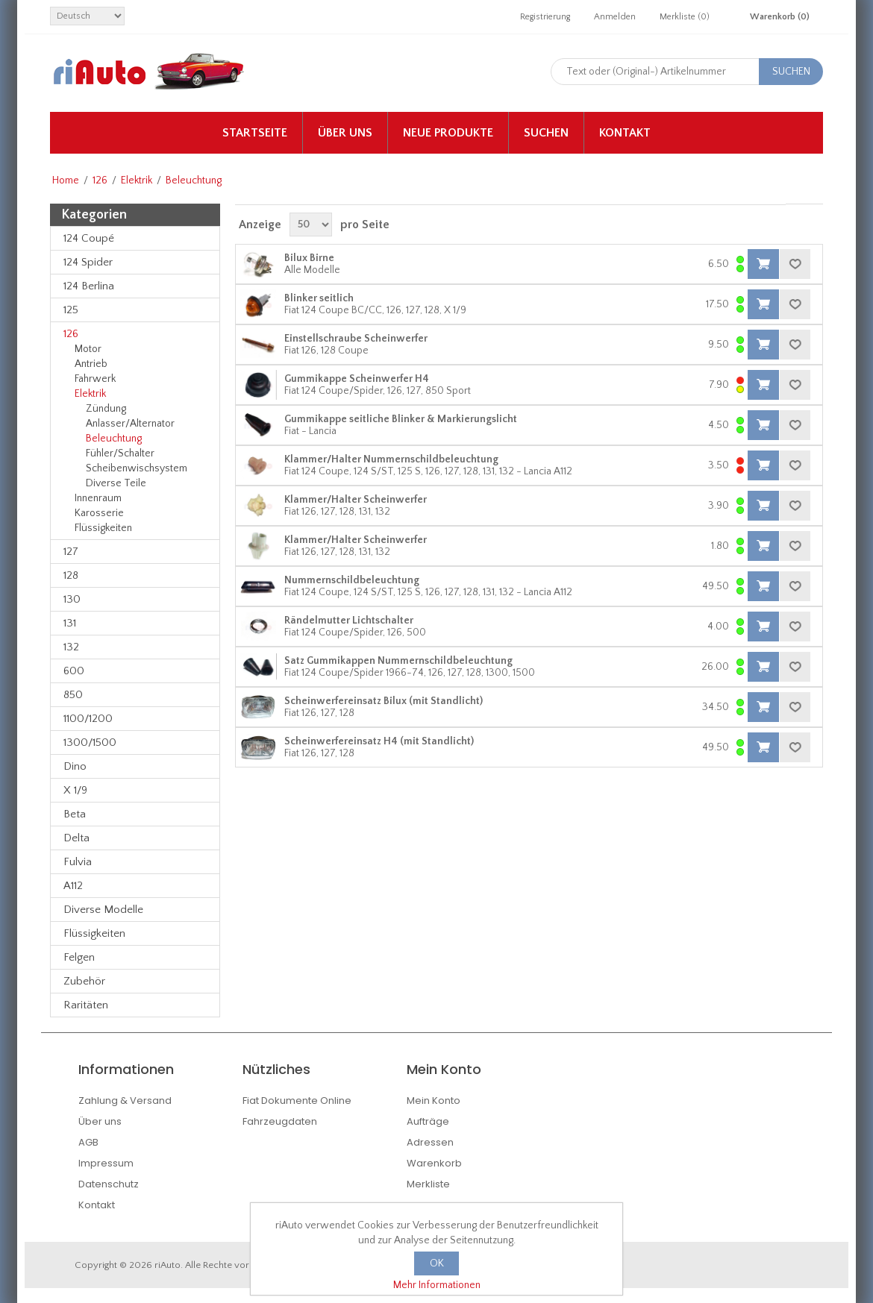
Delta (76, 838)
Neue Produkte (448, 132)
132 (71, 647)
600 (73, 671)
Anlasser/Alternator (130, 424)
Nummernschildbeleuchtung (351, 580)
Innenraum (98, 498)
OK (437, 1263)
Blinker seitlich (319, 298)
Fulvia (77, 861)
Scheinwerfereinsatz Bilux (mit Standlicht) (383, 701)
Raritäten (85, 1005)
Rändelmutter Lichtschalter (348, 621)
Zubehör (84, 981)
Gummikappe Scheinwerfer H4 (356, 379)
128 (70, 575)
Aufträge (428, 1121)
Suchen (546, 132)
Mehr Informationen (437, 1285)
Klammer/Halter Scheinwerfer (355, 500)
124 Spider (88, 262)
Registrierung (545, 17)
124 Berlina (88, 286)
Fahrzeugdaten (279, 1121)
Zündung (106, 409)
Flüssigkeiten (103, 528)
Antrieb (91, 364)
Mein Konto (433, 1100)
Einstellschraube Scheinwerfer (356, 339)
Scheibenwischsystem (136, 468)
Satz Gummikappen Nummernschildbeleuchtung (398, 661)
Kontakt (625, 132)
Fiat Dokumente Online (296, 1100)
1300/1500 (89, 742)
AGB (88, 1142)
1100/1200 (88, 718)
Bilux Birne (309, 258)
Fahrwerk (95, 379)
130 (72, 599)
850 (73, 694)
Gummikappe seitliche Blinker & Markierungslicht (400, 419)
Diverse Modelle (103, 909)
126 (100, 180)
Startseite (254, 132)
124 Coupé (88, 238)
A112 (73, 885)
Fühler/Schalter (120, 453)
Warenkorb (434, 1163)
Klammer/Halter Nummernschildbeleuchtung (391, 459)
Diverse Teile (116, 483)
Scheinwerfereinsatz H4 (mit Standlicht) (379, 741)
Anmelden (615, 17)
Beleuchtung (114, 439)
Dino (75, 766)
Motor (88, 349)
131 (69, 623)
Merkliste (428, 1184)
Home (65, 180)
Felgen (79, 957)
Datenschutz (108, 1184)
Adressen (430, 1142)
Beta (74, 814)
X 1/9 (75, 790)
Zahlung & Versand (125, 1100)
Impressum (106, 1163)
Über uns (345, 132)
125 (70, 310)
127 (70, 551)
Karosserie (99, 513)
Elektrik (136, 180)
